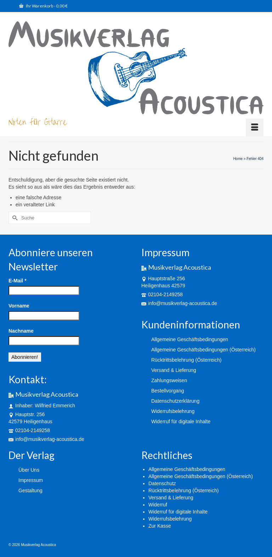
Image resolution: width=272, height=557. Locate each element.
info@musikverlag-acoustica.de (46, 439)
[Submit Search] (13, 218)
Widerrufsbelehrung (170, 519)
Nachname (21, 331)
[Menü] (255, 127)
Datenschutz (162, 483)
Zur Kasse (159, 526)
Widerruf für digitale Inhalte (178, 512)
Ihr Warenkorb (43, 5)
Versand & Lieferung (170, 497)
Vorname (18, 306)
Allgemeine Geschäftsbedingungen (186, 469)
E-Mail (17, 280)
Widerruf (157, 504)
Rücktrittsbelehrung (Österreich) (183, 490)
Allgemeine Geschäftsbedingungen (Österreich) (200, 476)
